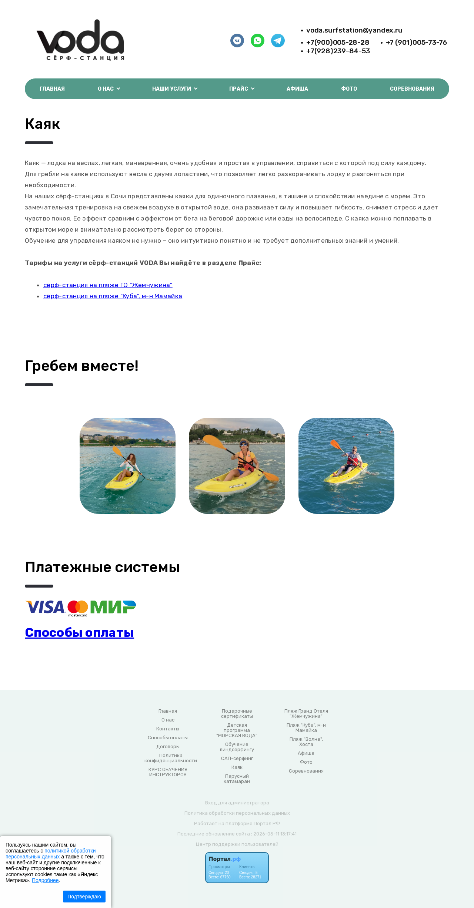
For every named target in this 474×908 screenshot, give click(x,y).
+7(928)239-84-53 (338, 51)
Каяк (237, 767)
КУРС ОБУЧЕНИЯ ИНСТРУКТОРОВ (167, 772)
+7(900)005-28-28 (338, 42)
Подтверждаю (84, 896)
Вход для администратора (237, 803)
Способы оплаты (79, 632)
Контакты (167, 729)
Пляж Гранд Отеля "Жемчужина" (306, 714)
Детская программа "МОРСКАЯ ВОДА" (236, 730)
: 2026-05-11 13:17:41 (274, 834)
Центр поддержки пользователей (237, 844)
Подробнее (45, 880)
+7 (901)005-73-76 (416, 42)
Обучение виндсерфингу (237, 747)
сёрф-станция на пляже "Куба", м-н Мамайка (112, 296)
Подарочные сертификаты (237, 714)
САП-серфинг (237, 758)
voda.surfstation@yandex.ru (354, 30)
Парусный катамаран (237, 779)
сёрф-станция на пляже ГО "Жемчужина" (108, 285)
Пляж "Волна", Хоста (306, 742)
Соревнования (412, 89)
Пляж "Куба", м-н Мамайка (306, 728)
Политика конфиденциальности (170, 758)
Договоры (168, 746)
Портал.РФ (267, 823)
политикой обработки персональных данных (51, 854)
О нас (167, 720)
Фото (349, 89)
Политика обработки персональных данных (237, 813)
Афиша (297, 89)
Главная (52, 89)
